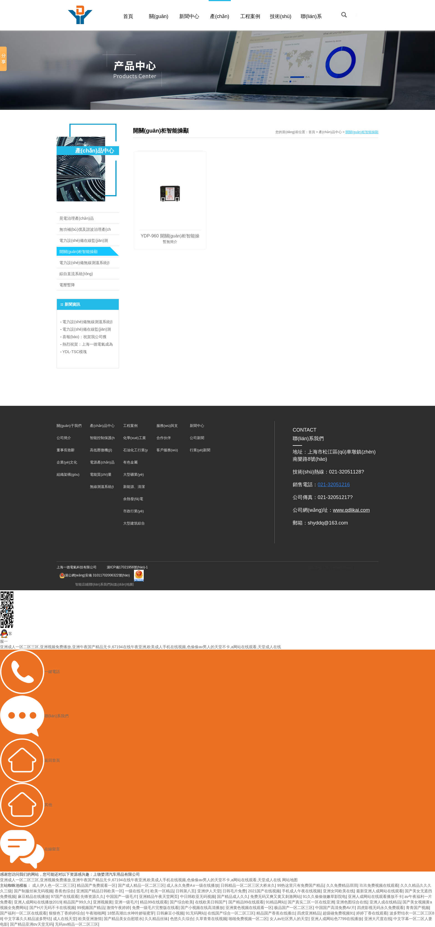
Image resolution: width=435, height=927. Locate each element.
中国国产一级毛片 (121, 896)
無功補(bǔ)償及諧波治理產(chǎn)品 (85, 231)
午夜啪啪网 (95, 913)
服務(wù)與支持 (167, 427)
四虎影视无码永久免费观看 (380, 907)
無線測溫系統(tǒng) (102, 488)
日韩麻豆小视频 (170, 913)
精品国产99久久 (77, 902)
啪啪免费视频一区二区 (248, 918)
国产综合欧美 (181, 902)
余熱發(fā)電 (133, 499)
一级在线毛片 (136, 891)
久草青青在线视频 (211, 918)
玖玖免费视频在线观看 (379, 885)
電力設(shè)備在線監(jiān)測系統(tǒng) (83, 242)
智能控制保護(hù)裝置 (102, 439)
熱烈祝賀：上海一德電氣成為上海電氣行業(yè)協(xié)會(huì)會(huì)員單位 (87, 345)
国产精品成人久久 (232, 896)
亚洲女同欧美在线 (338, 891)
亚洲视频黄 (102, 902)
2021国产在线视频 (264, 891)
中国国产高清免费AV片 (335, 907)
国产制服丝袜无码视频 (33, 891)
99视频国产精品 (91, 907)
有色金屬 (130, 462)
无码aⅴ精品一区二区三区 (76, 924)
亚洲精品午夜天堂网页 (158, 896)
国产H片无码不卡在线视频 (52, 907)
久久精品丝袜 (156, 918)
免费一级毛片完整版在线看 (155, 907)
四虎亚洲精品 (308, 913)
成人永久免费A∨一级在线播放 (192, 885)
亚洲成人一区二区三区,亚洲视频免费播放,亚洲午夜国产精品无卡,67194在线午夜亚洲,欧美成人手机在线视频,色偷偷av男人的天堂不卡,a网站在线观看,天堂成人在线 (140, 647)
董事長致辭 (66, 450)
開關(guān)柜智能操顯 (78, 251)
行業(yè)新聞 (200, 450)
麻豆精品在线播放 (33, 896)
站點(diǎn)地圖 (122, 584)
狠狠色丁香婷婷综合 (66, 913)
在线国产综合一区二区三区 (231, 913)
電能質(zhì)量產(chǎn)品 (101, 475)
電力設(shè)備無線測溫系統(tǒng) (84, 264)
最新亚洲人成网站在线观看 (379, 891)
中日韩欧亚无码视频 (197, 896)
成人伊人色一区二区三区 (53, 885)
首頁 (128, 16)
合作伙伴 (163, 438)
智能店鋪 (81, 584)
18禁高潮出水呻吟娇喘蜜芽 (131, 913)
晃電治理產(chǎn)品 (76, 218)
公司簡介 (64, 438)
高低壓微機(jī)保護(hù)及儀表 (102, 451)
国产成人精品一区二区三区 (141, 885)
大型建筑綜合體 (134, 524)
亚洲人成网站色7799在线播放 (336, 918)
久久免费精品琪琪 (341, 885)
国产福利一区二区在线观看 (23, 913)
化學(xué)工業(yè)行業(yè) (134, 439)
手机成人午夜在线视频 (301, 891)
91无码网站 (196, 913)
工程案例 (250, 16)
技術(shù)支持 (280, 23)
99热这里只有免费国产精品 (300, 885)
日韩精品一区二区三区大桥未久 (248, 885)
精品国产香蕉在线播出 (275, 913)
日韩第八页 (185, 891)
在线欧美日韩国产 (210, 902)
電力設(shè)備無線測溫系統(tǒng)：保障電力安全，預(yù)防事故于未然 (87, 323)
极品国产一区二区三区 (293, 907)
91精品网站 (276, 902)
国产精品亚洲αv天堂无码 (31, 924)
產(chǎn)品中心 (219, 23)
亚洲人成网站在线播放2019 (37, 902)
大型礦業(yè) (133, 474)
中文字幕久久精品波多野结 (27, 918)
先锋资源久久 (92, 896)
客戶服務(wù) (167, 450)
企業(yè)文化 (67, 462)
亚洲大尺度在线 (377, 918)
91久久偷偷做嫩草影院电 (324, 896)
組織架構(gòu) (68, 474)
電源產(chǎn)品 (102, 462)
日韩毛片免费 (234, 891)
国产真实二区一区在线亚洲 (311, 902)
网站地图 (290, 880)
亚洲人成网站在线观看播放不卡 (375, 896)
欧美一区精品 (162, 891)
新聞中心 (189, 16)
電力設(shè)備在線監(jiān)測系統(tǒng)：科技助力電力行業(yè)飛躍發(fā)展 (87, 330)
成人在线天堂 (64, 918)
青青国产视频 (417, 907)
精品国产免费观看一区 (96, 885)
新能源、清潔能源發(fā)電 (134, 488)
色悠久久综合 (181, 918)
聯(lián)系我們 (311, 23)
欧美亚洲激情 (90, 918)
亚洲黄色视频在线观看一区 (249, 907)
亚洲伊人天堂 (209, 891)
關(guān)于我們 (158, 23)
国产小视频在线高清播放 (202, 907)
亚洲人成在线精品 (385, 902)
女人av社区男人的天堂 (289, 918)
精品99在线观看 (154, 902)
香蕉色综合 (64, 891)
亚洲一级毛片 (126, 902)
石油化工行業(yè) (135, 451)
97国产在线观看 (65, 896)
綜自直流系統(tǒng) (76, 274)
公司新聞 (197, 438)
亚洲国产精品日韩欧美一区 (99, 891)
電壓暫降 (67, 285)
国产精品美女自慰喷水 (123, 918)
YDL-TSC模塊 (74, 351)
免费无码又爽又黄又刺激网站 (275, 896)
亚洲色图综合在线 (351, 902)
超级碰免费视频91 (338, 913)
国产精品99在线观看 (246, 902)
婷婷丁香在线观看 (371, 913)
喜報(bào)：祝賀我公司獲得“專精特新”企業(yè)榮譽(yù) (86, 338)
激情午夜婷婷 (118, 907)
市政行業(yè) (133, 511)
